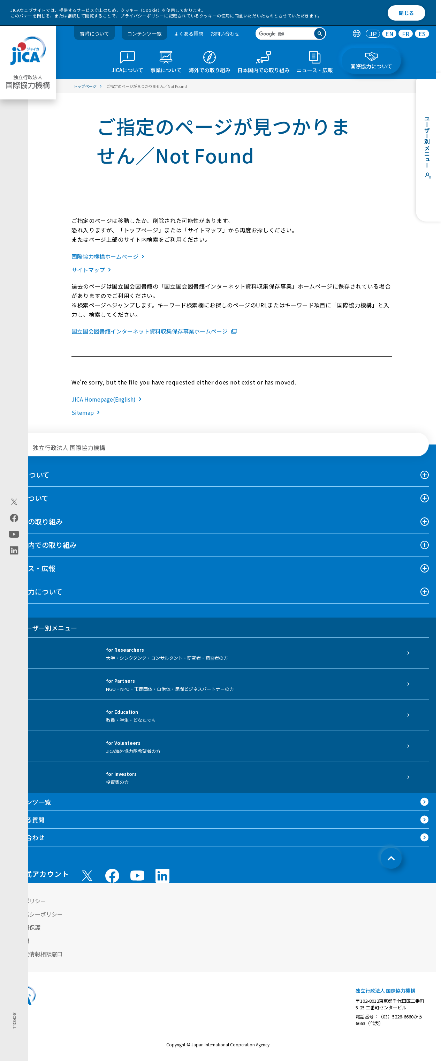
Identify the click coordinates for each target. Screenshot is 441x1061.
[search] (291, 33)
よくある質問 (188, 33)
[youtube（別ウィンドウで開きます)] (14, 534)
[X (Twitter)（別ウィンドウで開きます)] (14, 501)
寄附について (94, 33)
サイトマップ (92, 270)
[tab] (356, 34)
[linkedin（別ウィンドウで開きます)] (14, 550)
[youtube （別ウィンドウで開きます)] (137, 876)
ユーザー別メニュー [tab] (42, 627)
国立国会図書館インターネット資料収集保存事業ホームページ (154, 331)
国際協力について (34, 591)
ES (422, 34)
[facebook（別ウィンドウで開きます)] (14, 518)
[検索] (285, 34)
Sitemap (86, 412)
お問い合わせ (224, 33)
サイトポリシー (26, 901)
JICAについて (28, 475)
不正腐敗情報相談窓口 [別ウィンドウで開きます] (35, 954)
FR (406, 34)
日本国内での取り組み (42, 545)
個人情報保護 (23, 927)
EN (389, 34)
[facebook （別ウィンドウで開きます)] (112, 876)
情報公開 (18, 940)
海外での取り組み (35, 521)
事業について (27, 498)
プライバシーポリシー (142, 15)
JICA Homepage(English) (107, 399)
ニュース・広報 (31, 568)
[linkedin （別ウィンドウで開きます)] (162, 876)
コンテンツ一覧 (144, 33)
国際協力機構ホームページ (109, 256)
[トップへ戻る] (391, 858)
